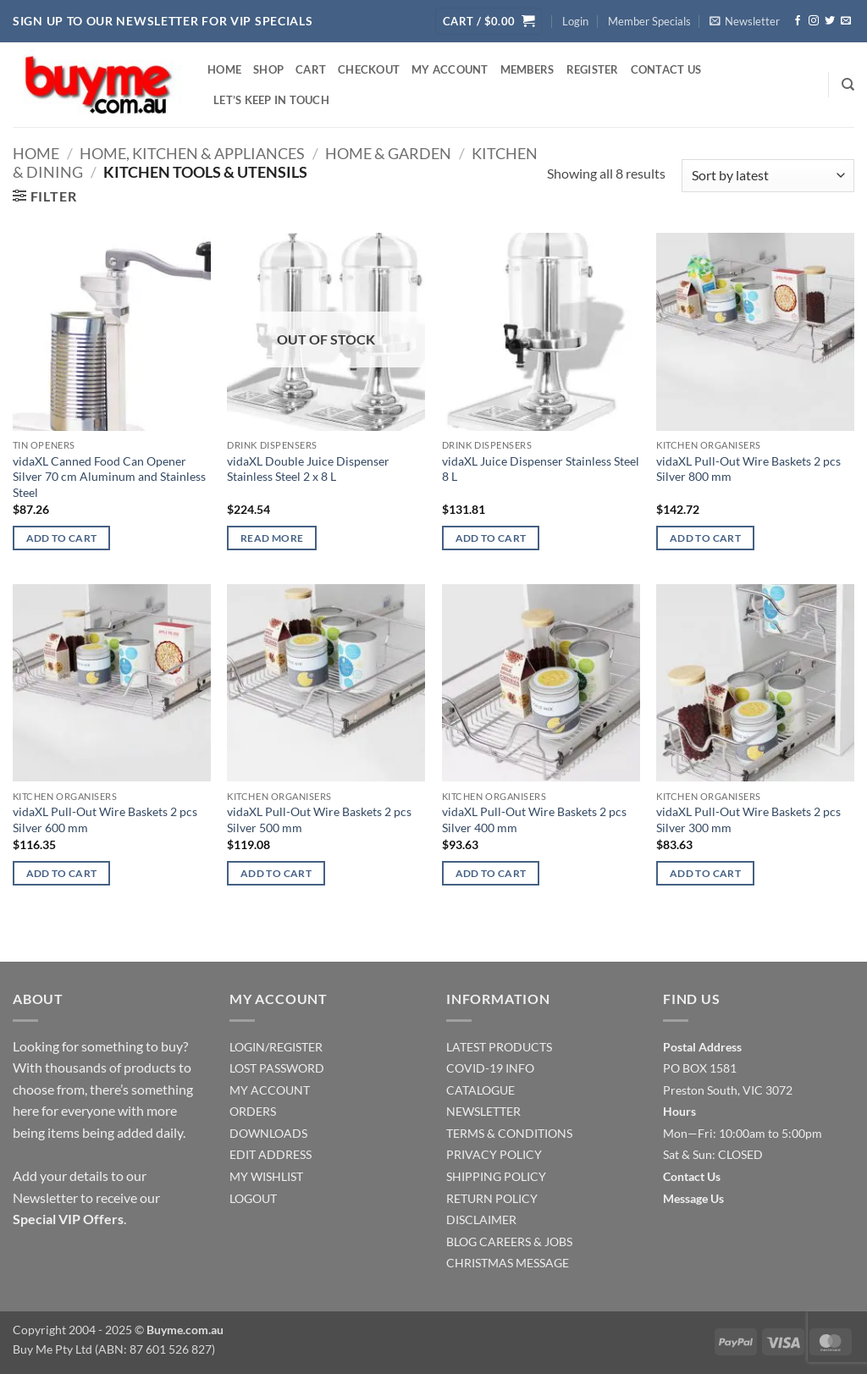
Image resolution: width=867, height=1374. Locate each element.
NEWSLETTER (483, 1111)
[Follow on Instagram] (814, 21)
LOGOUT (253, 1198)
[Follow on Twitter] (830, 21)
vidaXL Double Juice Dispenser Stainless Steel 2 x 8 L (308, 469)
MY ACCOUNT (269, 1090)
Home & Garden (388, 153)
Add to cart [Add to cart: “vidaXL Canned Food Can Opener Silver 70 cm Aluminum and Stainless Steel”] (61, 538)
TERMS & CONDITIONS (509, 1133)
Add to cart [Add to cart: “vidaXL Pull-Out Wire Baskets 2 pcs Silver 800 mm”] (705, 538)
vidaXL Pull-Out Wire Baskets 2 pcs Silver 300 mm (748, 819)
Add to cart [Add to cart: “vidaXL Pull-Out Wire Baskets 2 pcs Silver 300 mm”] (705, 873)
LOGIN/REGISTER (276, 1047)
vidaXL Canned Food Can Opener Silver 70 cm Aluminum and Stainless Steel (109, 476)
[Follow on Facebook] (797, 21)
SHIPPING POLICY (496, 1176)
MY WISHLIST (266, 1176)
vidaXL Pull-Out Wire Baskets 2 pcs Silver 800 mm (748, 469)
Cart (310, 69)
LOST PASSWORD (276, 1068)
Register (592, 69)
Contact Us (666, 69)
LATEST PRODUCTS (499, 1047)
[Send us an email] (846, 21)
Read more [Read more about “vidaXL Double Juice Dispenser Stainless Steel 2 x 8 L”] (271, 538)
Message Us (693, 1198)
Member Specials (649, 21)
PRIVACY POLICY (494, 1154)
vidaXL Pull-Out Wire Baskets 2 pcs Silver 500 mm (319, 819)
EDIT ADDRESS (270, 1154)
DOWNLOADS (268, 1133)
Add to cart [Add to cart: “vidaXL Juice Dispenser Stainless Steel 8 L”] (491, 538)
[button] (488, 22)
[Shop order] (768, 175)
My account (450, 69)
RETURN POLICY (492, 1198)
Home (224, 69)
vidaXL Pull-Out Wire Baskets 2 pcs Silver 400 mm (534, 819)
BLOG (461, 1241)
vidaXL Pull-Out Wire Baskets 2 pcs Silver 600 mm (105, 819)
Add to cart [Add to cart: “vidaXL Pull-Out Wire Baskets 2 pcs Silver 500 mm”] (276, 873)
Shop (268, 69)
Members (527, 69)
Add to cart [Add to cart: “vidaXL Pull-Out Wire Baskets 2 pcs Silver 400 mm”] (491, 873)
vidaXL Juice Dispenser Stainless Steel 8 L (540, 469)
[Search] (848, 85)
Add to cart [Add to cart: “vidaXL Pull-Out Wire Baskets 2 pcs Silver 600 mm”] (61, 873)
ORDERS (252, 1111)
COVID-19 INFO (490, 1068)
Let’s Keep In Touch (271, 100)
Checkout (369, 69)
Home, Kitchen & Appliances (192, 153)
